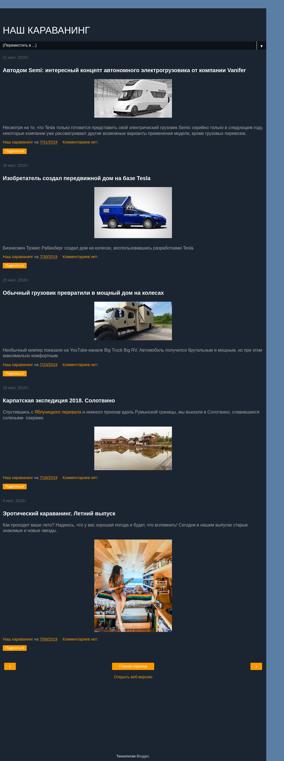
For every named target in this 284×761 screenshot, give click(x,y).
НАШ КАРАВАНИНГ (46, 30)
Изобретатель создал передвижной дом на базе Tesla (77, 178)
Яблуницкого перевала (58, 412)
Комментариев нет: (80, 142)
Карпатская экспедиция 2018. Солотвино (59, 400)
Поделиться (15, 151)
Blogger (142, 756)
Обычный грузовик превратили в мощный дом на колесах (83, 293)
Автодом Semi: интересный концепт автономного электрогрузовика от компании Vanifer (124, 70)
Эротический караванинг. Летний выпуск (59, 513)
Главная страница (133, 666)
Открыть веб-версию (133, 677)
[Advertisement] (133, 15)
